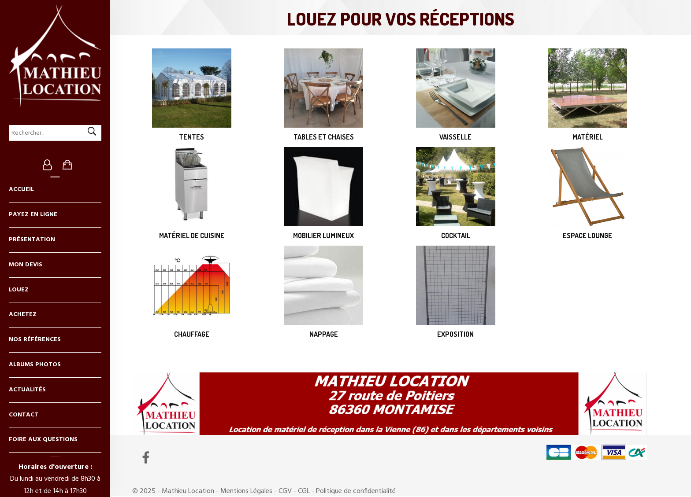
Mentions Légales (246, 491)
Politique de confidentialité (356, 491)
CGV (285, 491)
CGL (304, 491)
